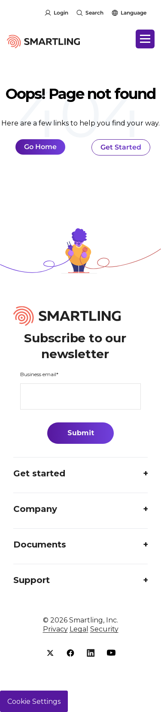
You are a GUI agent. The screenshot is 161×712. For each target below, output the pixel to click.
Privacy (55, 629)
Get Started (120, 147)
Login (61, 12)
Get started (39, 473)
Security (104, 629)
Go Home (40, 147)
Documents (39, 544)
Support (31, 580)
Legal (79, 629)
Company (35, 509)
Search (94, 12)
